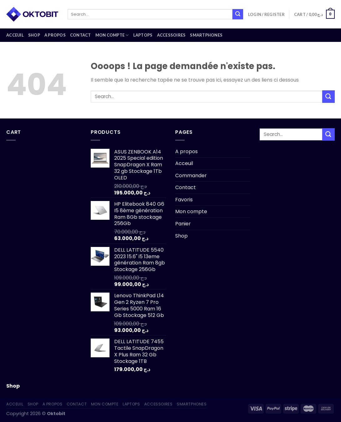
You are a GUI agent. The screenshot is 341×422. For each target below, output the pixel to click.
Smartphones (206, 35)
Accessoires (171, 35)
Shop (34, 35)
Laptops (143, 35)
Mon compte (112, 35)
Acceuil (15, 35)
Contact (80, 35)
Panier (183, 223)
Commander (191, 175)
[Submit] (237, 14)
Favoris (184, 199)
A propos (55, 35)
